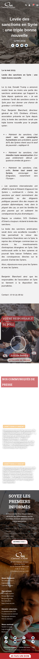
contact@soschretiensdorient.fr (19, 571)
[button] (37, 5)
